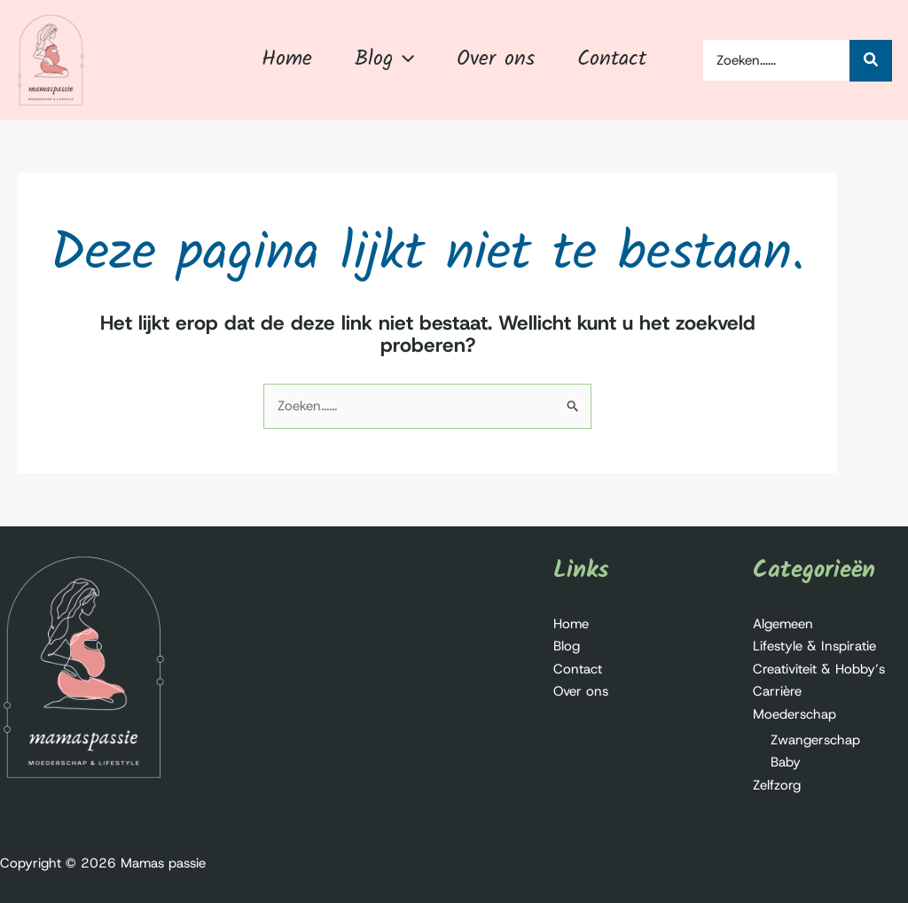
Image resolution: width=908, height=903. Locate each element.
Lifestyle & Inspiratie (814, 646)
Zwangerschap (815, 740)
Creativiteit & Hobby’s (819, 669)
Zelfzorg (777, 785)
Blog (566, 646)
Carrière (777, 691)
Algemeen (783, 624)
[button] (403, 59)
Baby (786, 762)
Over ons (580, 691)
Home (571, 624)
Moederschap (794, 714)
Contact (577, 669)
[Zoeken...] (870, 61)
